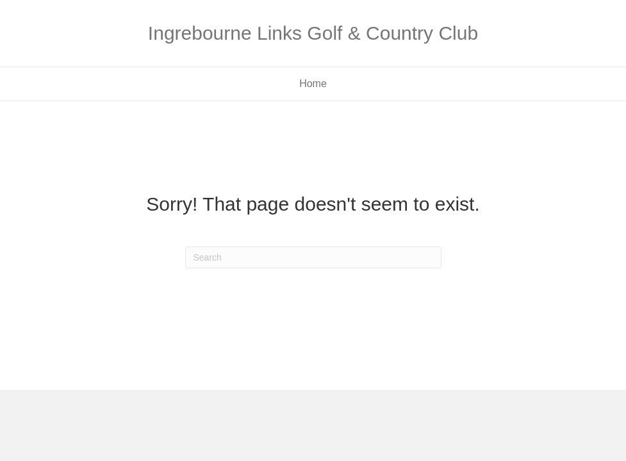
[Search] (313, 257)
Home (313, 83)
